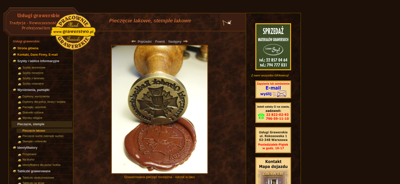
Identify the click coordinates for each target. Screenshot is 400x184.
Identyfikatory (27, 148)
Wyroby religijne (32, 117)
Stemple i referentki (34, 141)
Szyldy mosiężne (33, 72)
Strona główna (28, 48)
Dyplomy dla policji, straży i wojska (44, 101)
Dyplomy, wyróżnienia (35, 96)
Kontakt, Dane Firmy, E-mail (37, 54)
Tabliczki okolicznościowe (38, 177)
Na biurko (28, 159)
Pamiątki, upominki (34, 107)
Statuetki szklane (33, 112)
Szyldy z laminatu (33, 78)
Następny (178, 41)
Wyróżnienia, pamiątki (33, 90)
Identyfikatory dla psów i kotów (41, 164)
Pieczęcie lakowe (33, 130)
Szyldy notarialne (33, 83)
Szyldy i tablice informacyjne (38, 61)
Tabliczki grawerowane (34, 171)
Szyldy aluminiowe (33, 67)
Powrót (160, 41)
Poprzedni (141, 41)
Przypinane (29, 154)
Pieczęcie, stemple (30, 124)
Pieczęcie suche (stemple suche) (43, 135)
